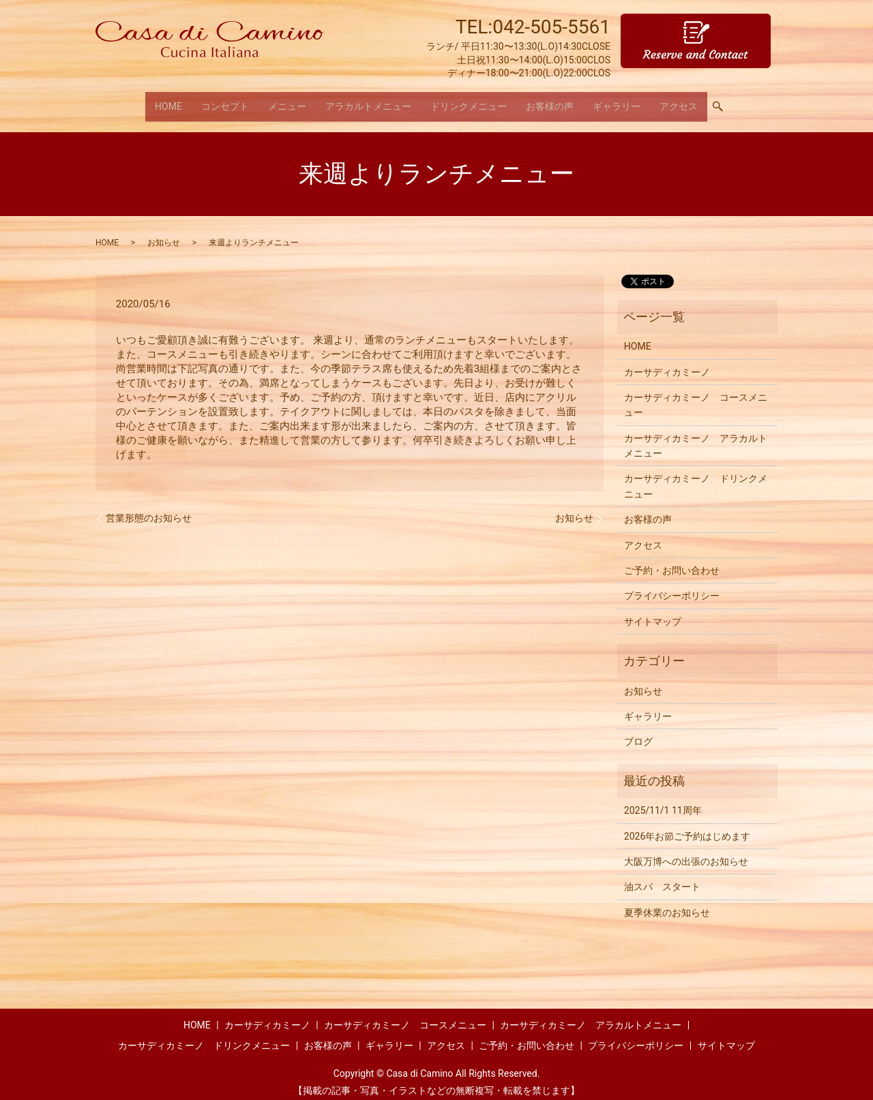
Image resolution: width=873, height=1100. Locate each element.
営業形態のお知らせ (149, 509)
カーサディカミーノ (667, 363)
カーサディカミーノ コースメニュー (695, 396)
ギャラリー (616, 101)
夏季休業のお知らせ (667, 903)
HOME (168, 101)
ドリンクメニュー (468, 101)
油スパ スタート (662, 878)
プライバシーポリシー (672, 587)
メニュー (287, 101)
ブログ (638, 733)
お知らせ (163, 234)
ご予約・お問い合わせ (672, 561)
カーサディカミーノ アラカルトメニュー (695, 437)
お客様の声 (550, 101)
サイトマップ (652, 612)
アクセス (679, 101)
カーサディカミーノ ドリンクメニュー (695, 478)
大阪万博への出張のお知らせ (686, 852)
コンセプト (225, 101)
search (723, 102)
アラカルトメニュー (368, 101)
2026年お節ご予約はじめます (687, 827)
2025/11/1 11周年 (663, 801)
